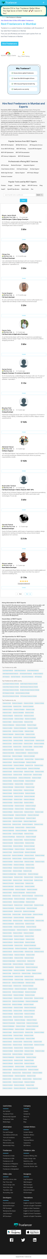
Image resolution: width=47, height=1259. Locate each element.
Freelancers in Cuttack (7, 790)
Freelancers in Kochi (39, 740)
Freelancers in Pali (18, 911)
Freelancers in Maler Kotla (32, 1088)
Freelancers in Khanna (27, 1079)
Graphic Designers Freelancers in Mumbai (29, 684)
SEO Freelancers (6, 677)
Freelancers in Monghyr (37, 914)
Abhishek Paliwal (7, 447)
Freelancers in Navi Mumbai (8, 753)
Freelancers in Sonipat (28, 880)
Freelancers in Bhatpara (7, 812)
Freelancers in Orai (17, 986)
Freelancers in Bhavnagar (7, 787)
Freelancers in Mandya (20, 1029)
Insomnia (17, 185)
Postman (3, 185)
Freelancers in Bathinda (29, 886)
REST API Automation (24, 156)
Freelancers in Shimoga (19, 849)
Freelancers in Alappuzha (20, 889)
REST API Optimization (7, 152)
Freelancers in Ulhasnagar (29, 799)
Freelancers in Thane (28, 722)
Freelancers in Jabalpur (27, 747)
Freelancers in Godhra (29, 1035)
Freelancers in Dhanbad (31, 762)
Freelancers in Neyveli (7, 951)
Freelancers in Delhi (6, 703)
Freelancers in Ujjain (39, 812)
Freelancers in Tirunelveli (32, 753)
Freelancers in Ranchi (28, 743)
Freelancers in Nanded (7, 793)
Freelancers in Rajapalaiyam (8, 1057)
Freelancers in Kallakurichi (21, 753)
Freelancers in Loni (16, 973)
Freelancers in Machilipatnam (35, 930)
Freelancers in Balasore (7, 1088)
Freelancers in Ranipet (17, 871)
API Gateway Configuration (8, 156)
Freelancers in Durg (38, 877)
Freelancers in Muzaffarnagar (8, 837)
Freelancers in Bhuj (29, 1032)
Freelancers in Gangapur (33, 1069)
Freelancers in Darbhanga (18, 865)
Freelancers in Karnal (30, 902)
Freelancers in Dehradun (39, 743)
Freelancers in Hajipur (7, 1032)
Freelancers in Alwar (29, 865)
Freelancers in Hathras (29, 1051)
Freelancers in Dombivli (7, 765)
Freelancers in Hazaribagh (30, 992)
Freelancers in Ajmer (18, 799)
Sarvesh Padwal (7, 525)
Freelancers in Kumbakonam (32, 967)
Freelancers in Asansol (19, 806)
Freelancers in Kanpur (29, 731)
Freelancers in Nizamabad (30, 852)
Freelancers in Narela (37, 775)
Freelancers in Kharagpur (31, 908)
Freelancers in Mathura (19, 843)
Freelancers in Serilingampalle (31, 1001)
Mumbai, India (8, 256)
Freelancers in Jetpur (31, 1076)
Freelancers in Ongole (29, 958)
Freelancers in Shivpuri (37, 973)
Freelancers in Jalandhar (32, 728)
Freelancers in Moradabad (18, 781)
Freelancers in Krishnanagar (30, 1007)
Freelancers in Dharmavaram (19, 1088)
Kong (41, 185)
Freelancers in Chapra (7, 920)
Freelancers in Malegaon (7, 818)
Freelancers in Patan (16, 1079)
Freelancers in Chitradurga (20, 1020)
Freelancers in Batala (17, 1010)
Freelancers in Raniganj (19, 1038)
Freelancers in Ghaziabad (7, 719)
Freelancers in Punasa (29, 833)
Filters (23, 200)
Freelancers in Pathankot (19, 955)
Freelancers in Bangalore (17, 703)
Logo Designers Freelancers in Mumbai (10, 684)
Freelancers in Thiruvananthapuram (9, 778)
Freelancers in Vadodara (17, 722)
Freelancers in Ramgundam (8, 815)
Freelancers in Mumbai (28, 703)
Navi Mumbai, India (9, 526)
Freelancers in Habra (28, 1017)
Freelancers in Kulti (6, 855)
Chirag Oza (6, 254)
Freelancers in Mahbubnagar (8, 1026)
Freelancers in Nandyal (31, 970)
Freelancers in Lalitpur (40, 1051)
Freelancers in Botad (37, 1079)
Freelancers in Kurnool (29, 812)
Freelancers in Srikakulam (8, 1076)
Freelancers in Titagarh (29, 1048)
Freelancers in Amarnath (7, 911)
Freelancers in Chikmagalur (31, 1066)
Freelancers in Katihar (7, 933)
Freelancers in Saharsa (7, 1010)
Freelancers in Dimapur (20, 1026)
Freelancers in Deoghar (7, 917)
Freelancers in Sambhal (7, 927)
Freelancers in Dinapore (7, 998)
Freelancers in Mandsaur (17, 1054)
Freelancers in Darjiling (20, 1057)
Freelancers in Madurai (18, 740)
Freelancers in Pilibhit (30, 1038)
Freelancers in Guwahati (29, 740)
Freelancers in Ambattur (7, 840)
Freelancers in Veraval (29, 976)
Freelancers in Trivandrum (18, 731)
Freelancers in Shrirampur (31, 899)
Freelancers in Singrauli (18, 936)
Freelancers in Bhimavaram (29, 1010)
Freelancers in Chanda (7, 846)
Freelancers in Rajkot (7, 722)
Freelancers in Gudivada (7, 1085)
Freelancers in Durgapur (7, 799)
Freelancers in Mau (29, 883)
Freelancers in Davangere (19, 818)
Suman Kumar (7, 369)
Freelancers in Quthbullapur (19, 902)
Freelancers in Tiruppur (29, 771)
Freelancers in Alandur (32, 989)
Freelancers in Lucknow (29, 716)
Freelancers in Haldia (7, 964)
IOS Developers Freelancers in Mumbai (10, 690)
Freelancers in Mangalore (27, 824)
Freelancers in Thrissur (7, 740)
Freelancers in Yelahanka (29, 1082)
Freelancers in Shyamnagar (33, 815)
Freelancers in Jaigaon (7, 986)
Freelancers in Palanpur (31, 1057)
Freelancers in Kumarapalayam (9, 930)
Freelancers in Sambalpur (7, 979)
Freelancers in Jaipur (30, 709)
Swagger (10, 185)
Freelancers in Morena (39, 998)
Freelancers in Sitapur (26, 973)
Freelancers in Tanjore (40, 861)
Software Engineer (20, 172)
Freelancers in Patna (6, 731)
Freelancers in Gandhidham (19, 970)
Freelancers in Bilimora (29, 802)
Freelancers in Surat (18, 716)
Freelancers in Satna (18, 877)
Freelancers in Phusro (29, 936)
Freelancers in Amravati (19, 787)
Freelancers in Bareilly (7, 781)
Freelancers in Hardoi (18, 1060)
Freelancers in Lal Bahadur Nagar (9, 874)
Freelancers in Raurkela (30, 793)
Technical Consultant (6, 176)
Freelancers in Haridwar (7, 936)
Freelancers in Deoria (7, 1045)
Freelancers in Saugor (19, 883)
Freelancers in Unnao (29, 979)
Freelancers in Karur (6, 896)
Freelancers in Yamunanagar (29, 911)
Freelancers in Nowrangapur (19, 762)
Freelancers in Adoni (18, 976)
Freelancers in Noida (29, 712)
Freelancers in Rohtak (30, 849)
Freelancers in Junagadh (7, 939)
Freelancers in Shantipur (28, 1004)
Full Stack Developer (22, 169)
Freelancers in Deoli (6, 1073)
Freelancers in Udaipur (7, 737)
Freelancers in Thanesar (31, 1020)
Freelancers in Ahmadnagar (21, 830)
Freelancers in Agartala (27, 914)
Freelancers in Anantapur (32, 889)
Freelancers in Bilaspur (7, 868)
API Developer (5, 165)
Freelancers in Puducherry (8, 784)
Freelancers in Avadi (38, 880)
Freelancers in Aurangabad (21, 768)
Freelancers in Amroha (39, 951)
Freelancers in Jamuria (30, 983)
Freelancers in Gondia (28, 1054)
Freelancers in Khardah (28, 1045)
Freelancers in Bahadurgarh (18, 992)
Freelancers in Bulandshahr (8, 924)
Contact (23, 239)
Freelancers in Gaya (6, 824)
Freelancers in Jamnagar (30, 806)
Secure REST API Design (7, 148)
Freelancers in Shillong (7, 1035)
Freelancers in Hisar (6, 858)
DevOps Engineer (34, 169)
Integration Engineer (29, 165)
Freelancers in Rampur (17, 858)
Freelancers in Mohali (17, 737)
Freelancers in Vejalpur (20, 1066)
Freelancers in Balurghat (7, 1014)
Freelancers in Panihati (30, 827)
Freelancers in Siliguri (18, 802)
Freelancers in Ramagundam (19, 892)
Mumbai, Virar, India (10, 217)
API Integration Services (36, 145)
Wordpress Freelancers (38, 673)
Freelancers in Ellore (30, 939)
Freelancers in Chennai (39, 703)
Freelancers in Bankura (30, 1029)
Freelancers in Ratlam (7, 892)
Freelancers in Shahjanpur (8, 849)
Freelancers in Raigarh (7, 1069)
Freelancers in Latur (20, 837)
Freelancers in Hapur (19, 886)
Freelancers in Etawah (28, 877)
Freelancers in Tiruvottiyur (8, 883)
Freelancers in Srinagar (18, 771)
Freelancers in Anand (20, 1023)
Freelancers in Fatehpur (7, 970)
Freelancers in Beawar (7, 1041)
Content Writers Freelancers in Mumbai (10, 687)
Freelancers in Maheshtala (21, 815)
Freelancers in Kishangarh (8, 1038)
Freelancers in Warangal (28, 790)
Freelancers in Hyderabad (28, 706)
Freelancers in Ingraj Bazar (8, 967)
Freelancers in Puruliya (29, 1060)
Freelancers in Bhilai (18, 784)
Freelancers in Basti (29, 1085)
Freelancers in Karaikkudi (7, 945)
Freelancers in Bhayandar (29, 796)
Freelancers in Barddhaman (17, 855)
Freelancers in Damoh (26, 1073)
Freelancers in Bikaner (38, 747)
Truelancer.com (27, 1256)
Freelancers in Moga (27, 1041)
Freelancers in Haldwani (18, 1017)
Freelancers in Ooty (16, 896)
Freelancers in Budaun (39, 979)
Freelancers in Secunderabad (29, 737)
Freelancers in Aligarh (36, 778)
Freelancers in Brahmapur (29, 846)
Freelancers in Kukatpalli (30, 837)
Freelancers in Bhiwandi (30, 781)
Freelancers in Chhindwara (8, 1029)
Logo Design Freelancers (7, 670)
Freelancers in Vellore (19, 809)
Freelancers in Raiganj (29, 964)
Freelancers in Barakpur (7, 1007)
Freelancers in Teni (29, 765)
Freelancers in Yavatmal (39, 1045)
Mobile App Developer (7, 172)
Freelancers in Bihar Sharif (8, 886)
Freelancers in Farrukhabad (8, 889)
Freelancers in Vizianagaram (34, 948)
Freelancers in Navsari (21, 961)
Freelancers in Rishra (7, 1082)
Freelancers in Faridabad (20, 725)
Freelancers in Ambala (18, 1007)
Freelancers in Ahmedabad (18, 712)
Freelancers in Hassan (17, 1045)
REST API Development (7, 145)
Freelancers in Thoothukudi (8, 827)
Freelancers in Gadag (19, 979)
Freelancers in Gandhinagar (19, 927)
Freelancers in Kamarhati (7, 843)
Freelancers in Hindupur (39, 1032)
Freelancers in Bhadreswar (8, 1066)
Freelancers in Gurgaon (7, 709)
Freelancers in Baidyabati (19, 1085)
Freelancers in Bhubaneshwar (24, 778)
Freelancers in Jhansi (38, 824)
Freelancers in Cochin (30, 734)
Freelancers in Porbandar (7, 1020)
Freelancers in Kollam (32, 830)
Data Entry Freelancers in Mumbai (22, 693)
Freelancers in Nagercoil (7, 905)
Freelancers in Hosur (38, 896)
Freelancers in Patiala (29, 843)
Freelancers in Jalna (27, 871)
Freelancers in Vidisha (7, 1017)
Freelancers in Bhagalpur (17, 833)
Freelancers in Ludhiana (7, 728)
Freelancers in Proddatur (18, 951)
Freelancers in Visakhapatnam (19, 728)
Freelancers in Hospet (30, 924)
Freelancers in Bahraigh (30, 942)
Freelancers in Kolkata (7, 706)
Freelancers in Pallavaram (8, 989)
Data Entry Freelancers (16, 677)
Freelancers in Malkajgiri (17, 1004)
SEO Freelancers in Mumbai (8, 693)
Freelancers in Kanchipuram (8, 908)
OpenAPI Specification (13, 189)
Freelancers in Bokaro (18, 790)
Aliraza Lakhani (7, 563)
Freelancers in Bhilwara (18, 846)
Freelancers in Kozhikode (18, 793)
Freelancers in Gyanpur (18, 920)
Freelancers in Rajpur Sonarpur (29, 821)
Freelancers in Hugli (28, 951)
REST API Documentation (22, 152)
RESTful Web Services (21, 145)
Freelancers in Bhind (30, 955)
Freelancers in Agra (6, 756)
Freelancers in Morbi (7, 1079)
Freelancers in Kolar (6, 1054)
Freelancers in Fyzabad (30, 995)
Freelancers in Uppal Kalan (20, 1076)
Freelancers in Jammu (18, 812)
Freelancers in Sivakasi (31, 892)
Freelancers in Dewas (22, 874)
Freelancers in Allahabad (18, 765)
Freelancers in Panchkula (29, 920)
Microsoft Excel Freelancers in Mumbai (10, 696)
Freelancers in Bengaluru (7, 716)
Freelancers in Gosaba (39, 905)
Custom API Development (35, 148)
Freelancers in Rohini (17, 775)
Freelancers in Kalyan (39, 759)
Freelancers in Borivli (28, 784)
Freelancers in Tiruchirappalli (8, 768)
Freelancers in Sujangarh (19, 939)
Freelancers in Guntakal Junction (20, 1069)
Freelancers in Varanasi (19, 750)
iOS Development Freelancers (25, 673)
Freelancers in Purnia (19, 924)
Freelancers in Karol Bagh (8, 806)
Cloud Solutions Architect (8, 169)
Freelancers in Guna (6, 992)
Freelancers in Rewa (6, 914)
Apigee (23, 185)
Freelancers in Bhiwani (18, 933)
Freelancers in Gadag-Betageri (9, 961)
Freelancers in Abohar (18, 1041)
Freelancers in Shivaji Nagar (34, 768)
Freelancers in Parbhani (7, 865)
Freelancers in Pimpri (29, 759)
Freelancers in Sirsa (18, 945)
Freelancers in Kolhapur (7, 802)
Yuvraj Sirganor (7, 293)
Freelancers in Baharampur (8, 948)
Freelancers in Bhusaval (7, 942)
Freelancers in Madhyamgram (17, 983)
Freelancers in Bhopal (19, 719)
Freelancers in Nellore (20, 827)
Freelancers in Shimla (18, 958)
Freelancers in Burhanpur (18, 917)
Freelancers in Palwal (18, 1063)
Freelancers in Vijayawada (8, 734)
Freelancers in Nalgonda (29, 1063)
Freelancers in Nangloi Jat (22, 930)
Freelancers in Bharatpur (7, 899)
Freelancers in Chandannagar (30, 945)
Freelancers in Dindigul (29, 861)
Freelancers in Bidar (16, 914)
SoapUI (3, 189)
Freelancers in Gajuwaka (7, 877)
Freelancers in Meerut (7, 762)
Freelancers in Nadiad (30, 917)
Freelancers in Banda (28, 998)
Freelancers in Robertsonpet (32, 1026)
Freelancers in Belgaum (17, 821)
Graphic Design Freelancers (20, 670)
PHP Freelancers (38, 677)
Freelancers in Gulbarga (30, 809)
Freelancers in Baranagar (33, 874)
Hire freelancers (9, 44)
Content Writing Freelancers (33, 670)
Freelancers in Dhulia (7, 833)
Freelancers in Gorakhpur (7, 759)
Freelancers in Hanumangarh (20, 989)
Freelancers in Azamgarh (17, 1082)
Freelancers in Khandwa (18, 942)
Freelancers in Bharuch (7, 995)
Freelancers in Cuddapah (7, 1051)
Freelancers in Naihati (7, 880)
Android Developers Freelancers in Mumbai (29, 687)
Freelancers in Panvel (18, 1048)
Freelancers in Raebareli (28, 933)
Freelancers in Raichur (7, 902)
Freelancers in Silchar (18, 998)
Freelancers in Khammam (17, 964)
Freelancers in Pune (17, 706)
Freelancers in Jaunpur (20, 967)
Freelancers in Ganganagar (27, 896)
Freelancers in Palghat (18, 1035)
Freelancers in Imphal (28, 905)
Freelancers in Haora (38, 765)
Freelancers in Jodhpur (19, 734)
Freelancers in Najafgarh (17, 756)
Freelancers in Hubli (27, 775)
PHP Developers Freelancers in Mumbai (28, 696)
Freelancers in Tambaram (7, 955)
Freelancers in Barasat (29, 855)
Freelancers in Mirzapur (20, 908)
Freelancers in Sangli (30, 787)
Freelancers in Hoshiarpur (28, 986)
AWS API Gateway (32, 185)
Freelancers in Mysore (7, 775)
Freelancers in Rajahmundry (8, 830)
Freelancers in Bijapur (30, 868)
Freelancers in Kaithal (18, 1014)
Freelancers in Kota (17, 747)
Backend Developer (16, 165)
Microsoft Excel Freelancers (27, 677)
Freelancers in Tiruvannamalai (8, 1023)
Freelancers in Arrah (18, 905)
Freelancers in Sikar (39, 920)
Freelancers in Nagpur (31, 725)
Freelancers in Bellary (18, 840)
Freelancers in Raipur (29, 750)
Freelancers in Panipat (18, 861)
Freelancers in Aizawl (7, 871)
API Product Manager (33, 172)
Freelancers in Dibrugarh (7, 1063)
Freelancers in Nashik (19, 759)
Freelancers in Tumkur (7, 852)
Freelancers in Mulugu (40, 855)
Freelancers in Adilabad (37, 1073)
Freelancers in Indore (7, 712)
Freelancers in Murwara (31, 927)
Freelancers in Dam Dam (7, 1060)
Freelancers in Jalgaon (31, 818)
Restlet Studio (25, 189)
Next (28, 594)
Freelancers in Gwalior (7, 747)
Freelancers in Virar (6, 1004)
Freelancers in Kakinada (7, 861)
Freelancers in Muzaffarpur (30, 840)
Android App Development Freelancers (10, 673)
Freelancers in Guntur (7, 743)
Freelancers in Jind (6, 983)
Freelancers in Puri (31, 961)
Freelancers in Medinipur (18, 995)
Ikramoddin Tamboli (9, 486)
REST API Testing (21, 148)
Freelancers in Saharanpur (8, 809)
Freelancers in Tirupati (17, 880)
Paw (32, 189)
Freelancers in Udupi (6, 973)
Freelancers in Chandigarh (19, 709)
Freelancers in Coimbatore (30, 719)
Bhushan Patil (6, 408)
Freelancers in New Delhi (7, 750)
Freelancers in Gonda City (18, 1032)
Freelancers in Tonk (6, 1001)
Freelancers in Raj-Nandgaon (18, 1001)
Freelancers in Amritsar (18, 743)
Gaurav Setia (6, 330)
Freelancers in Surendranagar (21, 948)
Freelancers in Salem (39, 771)
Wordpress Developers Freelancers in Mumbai (29, 690)
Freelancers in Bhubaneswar (8, 725)
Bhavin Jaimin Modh (9, 215)
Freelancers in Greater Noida (29, 858)
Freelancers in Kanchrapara (32, 1023)
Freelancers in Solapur (7, 771)
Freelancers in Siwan (16, 1073)
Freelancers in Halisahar (7, 1048)
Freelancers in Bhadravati (7, 976)
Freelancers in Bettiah (18, 1051)
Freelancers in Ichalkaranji (18, 868)
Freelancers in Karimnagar (19, 899)
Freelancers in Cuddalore (7, 958)
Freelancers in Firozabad (18, 852)
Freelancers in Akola (6, 821)
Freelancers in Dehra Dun (7, 796)
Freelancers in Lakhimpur (29, 1014)
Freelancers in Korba (16, 824)
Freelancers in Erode (18, 796)
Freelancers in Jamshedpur (29, 756)
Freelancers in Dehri (37, 1041)
